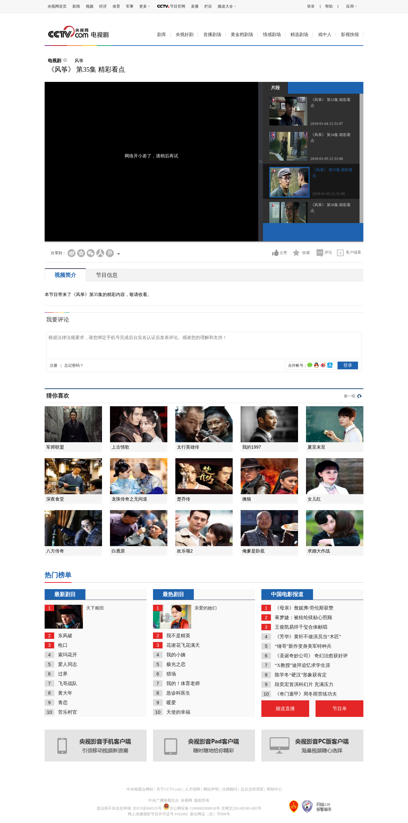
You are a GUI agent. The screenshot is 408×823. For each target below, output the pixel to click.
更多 (143, 6)
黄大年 (65, 693)
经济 (103, 6)
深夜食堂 (55, 499)
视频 (89, 6)
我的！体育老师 (183, 683)
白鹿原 (118, 550)
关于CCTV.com (169, 789)
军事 (130, 6)
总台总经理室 (252, 789)
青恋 (63, 702)
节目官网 (177, 6)
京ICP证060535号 (147, 808)
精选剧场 (299, 34)
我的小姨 (176, 654)
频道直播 (285, 708)
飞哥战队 (67, 683)
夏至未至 (316, 447)
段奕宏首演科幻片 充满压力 (304, 684)
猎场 (171, 673)
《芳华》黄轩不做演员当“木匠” (308, 636)
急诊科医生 (178, 693)
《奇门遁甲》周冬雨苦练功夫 (306, 694)
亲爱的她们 (205, 608)
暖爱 (171, 702)
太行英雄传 (188, 447)
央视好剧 (184, 34)
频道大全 (225, 6)
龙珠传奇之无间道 (129, 499)
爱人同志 (67, 664)
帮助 (329, 6)
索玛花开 (67, 654)
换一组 (349, 396)
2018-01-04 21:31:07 (326, 123)
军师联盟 (55, 447)
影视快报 (350, 34)
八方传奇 (55, 550)
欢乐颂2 (185, 550)
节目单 (339, 708)
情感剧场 (272, 34)
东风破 (65, 635)
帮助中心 (274, 789)
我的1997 (251, 447)
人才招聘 (192, 789)
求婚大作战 (319, 550)
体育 (116, 6)
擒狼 (246, 499)
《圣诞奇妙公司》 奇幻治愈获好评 (311, 655)
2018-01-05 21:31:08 (326, 158)
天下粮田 (95, 608)
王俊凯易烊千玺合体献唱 (301, 627)
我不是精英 (178, 635)
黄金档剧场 (242, 34)
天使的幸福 (178, 712)
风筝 (79, 60)
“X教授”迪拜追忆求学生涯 (302, 665)
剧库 (161, 34)
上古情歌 (120, 447)
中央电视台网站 (140, 789)
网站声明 (211, 789)
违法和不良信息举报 (114, 808)
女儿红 (314, 499)
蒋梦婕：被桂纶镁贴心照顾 (303, 617)
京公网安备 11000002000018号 (191, 808)
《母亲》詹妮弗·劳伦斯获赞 (304, 607)
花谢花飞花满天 (183, 645)
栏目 (208, 6)
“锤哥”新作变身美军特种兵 (303, 646)
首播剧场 (212, 34)
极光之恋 (176, 664)
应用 (350, 6)
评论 (328, 252)
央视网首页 (57, 6)
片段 (275, 87)
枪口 (63, 645)
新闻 (76, 6)
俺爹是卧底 (253, 550)
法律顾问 (229, 789)
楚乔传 (183, 499)
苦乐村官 (67, 712)
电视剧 (54, 60)
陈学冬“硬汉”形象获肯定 (301, 674)
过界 (63, 673)
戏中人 (325, 34)
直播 (195, 6)
